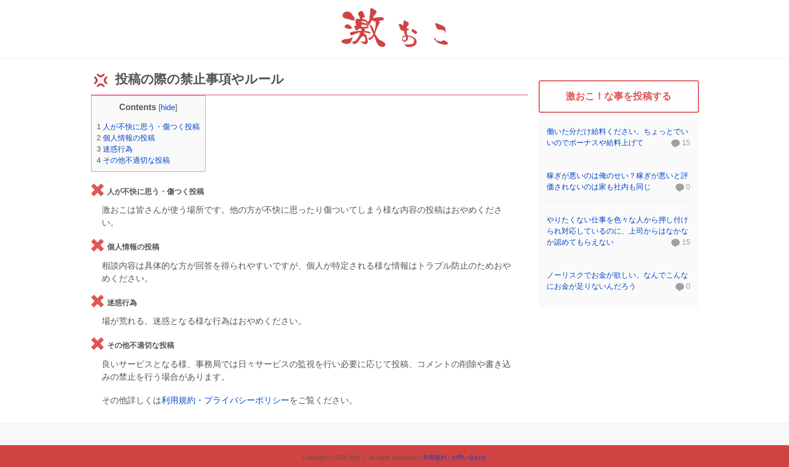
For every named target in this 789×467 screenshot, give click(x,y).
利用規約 (434, 457)
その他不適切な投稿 (133, 160)
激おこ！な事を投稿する (618, 96)
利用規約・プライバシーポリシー (225, 400)
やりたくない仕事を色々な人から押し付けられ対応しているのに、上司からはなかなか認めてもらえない (617, 230)
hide (168, 107)
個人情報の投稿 (126, 138)
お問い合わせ (468, 457)
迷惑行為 (115, 149)
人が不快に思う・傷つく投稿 (148, 126)
